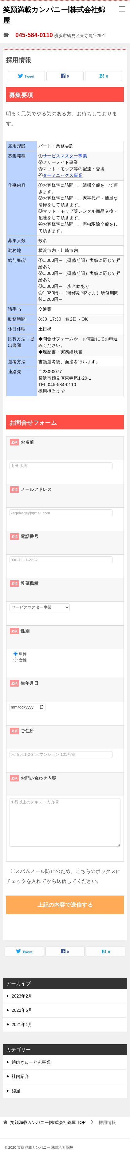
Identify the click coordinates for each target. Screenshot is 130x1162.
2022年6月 (22, 1010)
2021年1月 (22, 1024)
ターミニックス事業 (63, 175)
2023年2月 (22, 996)
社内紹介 (20, 1076)
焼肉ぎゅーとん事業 (31, 1062)
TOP (48, 1122)
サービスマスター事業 (65, 155)
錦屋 (16, 1090)
